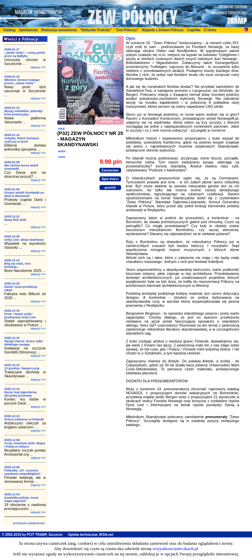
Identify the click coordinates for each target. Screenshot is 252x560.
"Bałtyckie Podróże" (96, 30)
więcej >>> (38, 67)
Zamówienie (28, 30)
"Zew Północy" (127, 30)
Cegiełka (193, 30)
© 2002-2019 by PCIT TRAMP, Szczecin (32, 534)
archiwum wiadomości (29, 523)
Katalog (9, 30)
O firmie (210, 30)
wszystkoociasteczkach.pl (175, 548)
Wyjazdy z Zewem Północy (162, 30)
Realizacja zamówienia (59, 30)
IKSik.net (106, 534)
